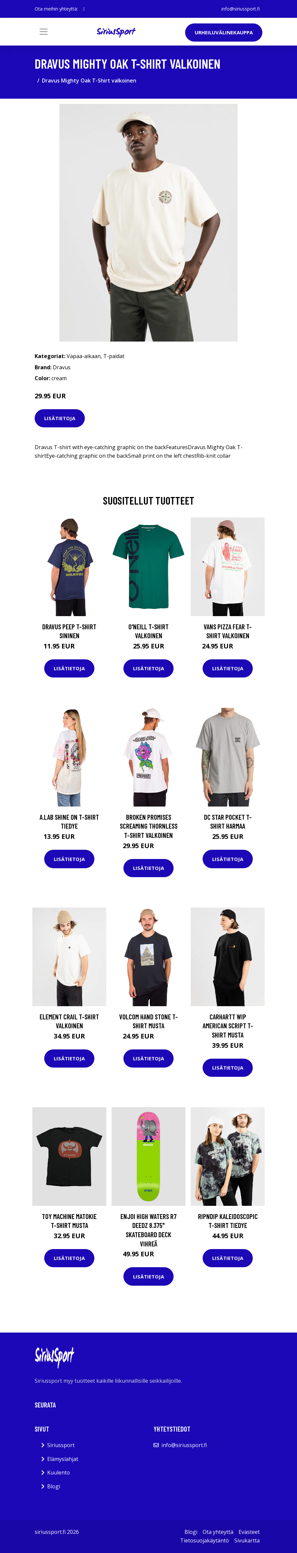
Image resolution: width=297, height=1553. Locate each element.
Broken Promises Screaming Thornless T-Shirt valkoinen (149, 826)
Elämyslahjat (62, 1459)
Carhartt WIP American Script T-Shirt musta (228, 1025)
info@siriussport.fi (240, 9)
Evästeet (249, 1532)
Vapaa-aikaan (84, 356)
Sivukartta (247, 1540)
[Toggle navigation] (43, 31)
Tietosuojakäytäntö (204, 1540)
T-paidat (113, 356)
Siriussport (61, 1445)
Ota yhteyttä (218, 1532)
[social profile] (84, 9)
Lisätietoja (59, 418)
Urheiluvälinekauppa (224, 32)
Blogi (53, 1486)
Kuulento (58, 1472)
